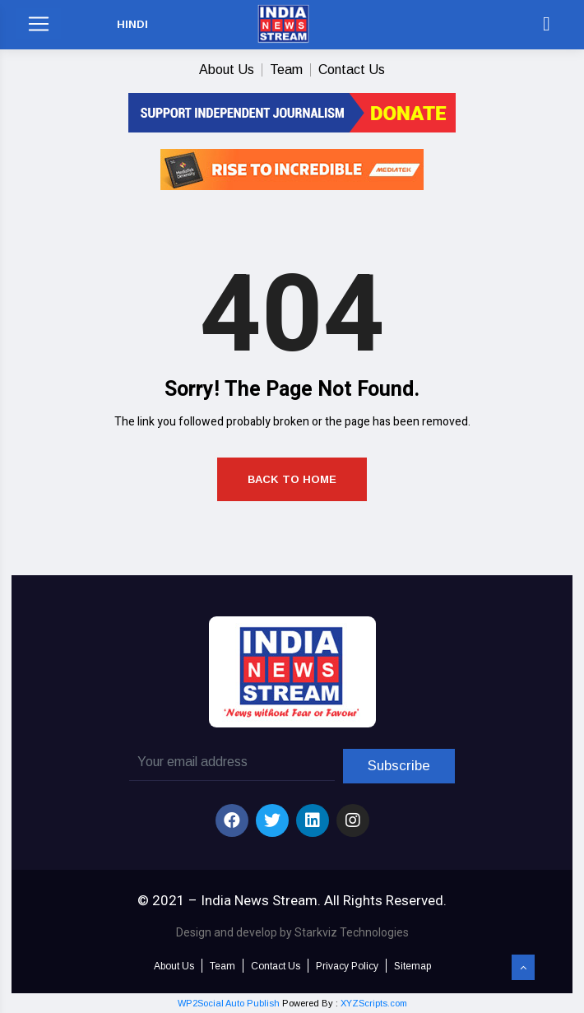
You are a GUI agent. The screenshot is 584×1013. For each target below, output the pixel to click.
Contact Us (351, 70)
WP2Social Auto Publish (229, 1003)
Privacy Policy (347, 966)
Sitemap (412, 966)
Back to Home (292, 479)
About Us (226, 70)
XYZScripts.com (374, 1003)
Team (286, 70)
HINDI (132, 24)
